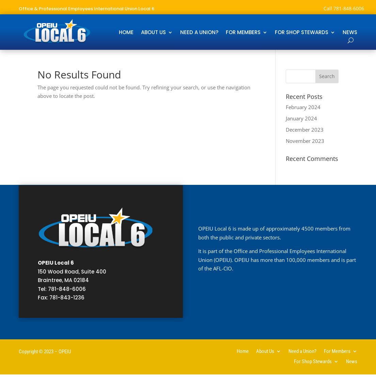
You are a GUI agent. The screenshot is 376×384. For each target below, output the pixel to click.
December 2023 (305, 129)
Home (126, 33)
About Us (153, 33)
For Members (243, 33)
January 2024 (301, 118)
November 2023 (305, 140)
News (350, 33)
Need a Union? (199, 33)
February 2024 (303, 107)
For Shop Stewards (301, 33)
